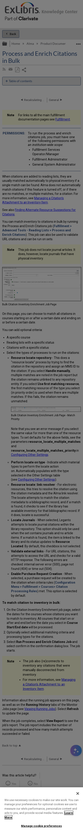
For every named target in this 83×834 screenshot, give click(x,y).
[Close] (78, 793)
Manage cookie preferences (41, 826)
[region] (41, 810)
